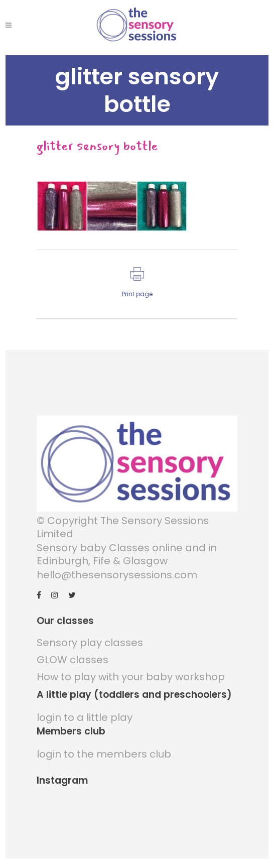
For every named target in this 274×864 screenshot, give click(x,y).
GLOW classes (72, 660)
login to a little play (84, 717)
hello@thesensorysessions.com (117, 575)
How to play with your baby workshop (131, 677)
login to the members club (104, 754)
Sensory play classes (90, 643)
